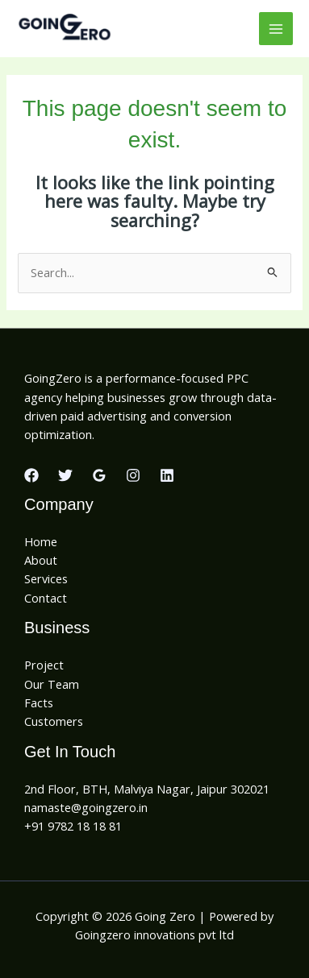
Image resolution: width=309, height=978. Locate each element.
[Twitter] (65, 475)
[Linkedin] (167, 475)
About (40, 560)
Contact (45, 598)
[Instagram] (133, 475)
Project (44, 665)
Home (40, 541)
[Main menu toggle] (276, 29)
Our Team (51, 684)
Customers (53, 721)
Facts (38, 702)
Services (46, 578)
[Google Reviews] (99, 475)
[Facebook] (31, 475)
